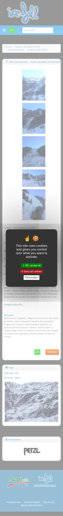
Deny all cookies (31, 271)
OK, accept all (31, 265)
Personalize (31, 277)
